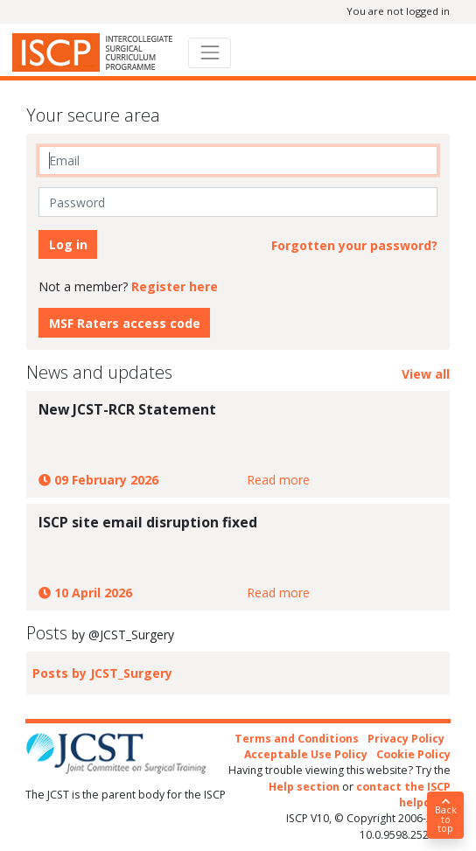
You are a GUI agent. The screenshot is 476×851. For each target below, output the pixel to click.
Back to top (445, 816)
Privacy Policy (406, 738)
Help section (304, 786)
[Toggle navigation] (209, 53)
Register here (174, 286)
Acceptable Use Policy (306, 754)
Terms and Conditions (296, 738)
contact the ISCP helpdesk (403, 794)
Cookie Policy (413, 754)
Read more (278, 479)
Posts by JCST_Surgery (102, 673)
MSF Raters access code (124, 323)
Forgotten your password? (354, 245)
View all (426, 374)
